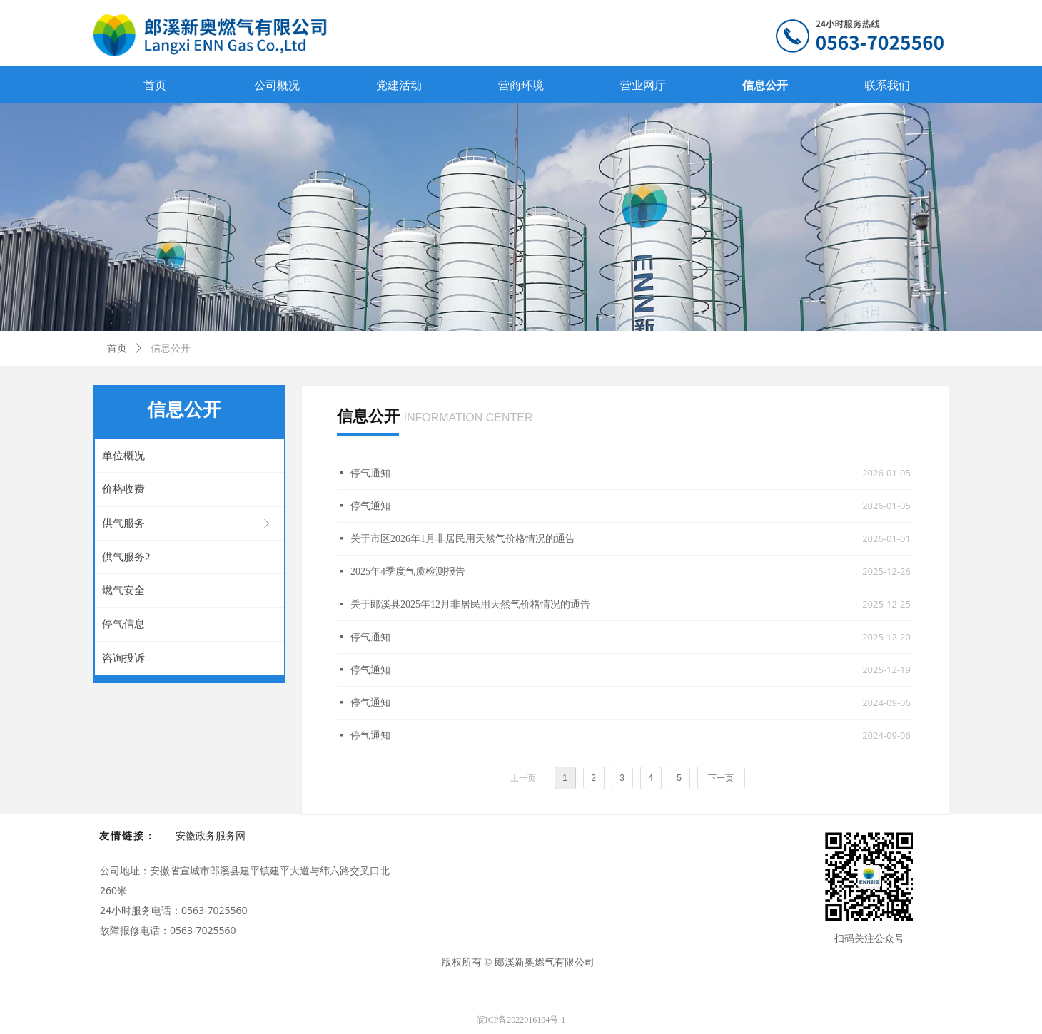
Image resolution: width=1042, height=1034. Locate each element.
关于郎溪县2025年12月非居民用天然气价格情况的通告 (470, 604)
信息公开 (171, 348)
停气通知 (370, 473)
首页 (117, 348)
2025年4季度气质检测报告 (407, 571)
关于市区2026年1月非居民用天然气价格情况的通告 (462, 538)
